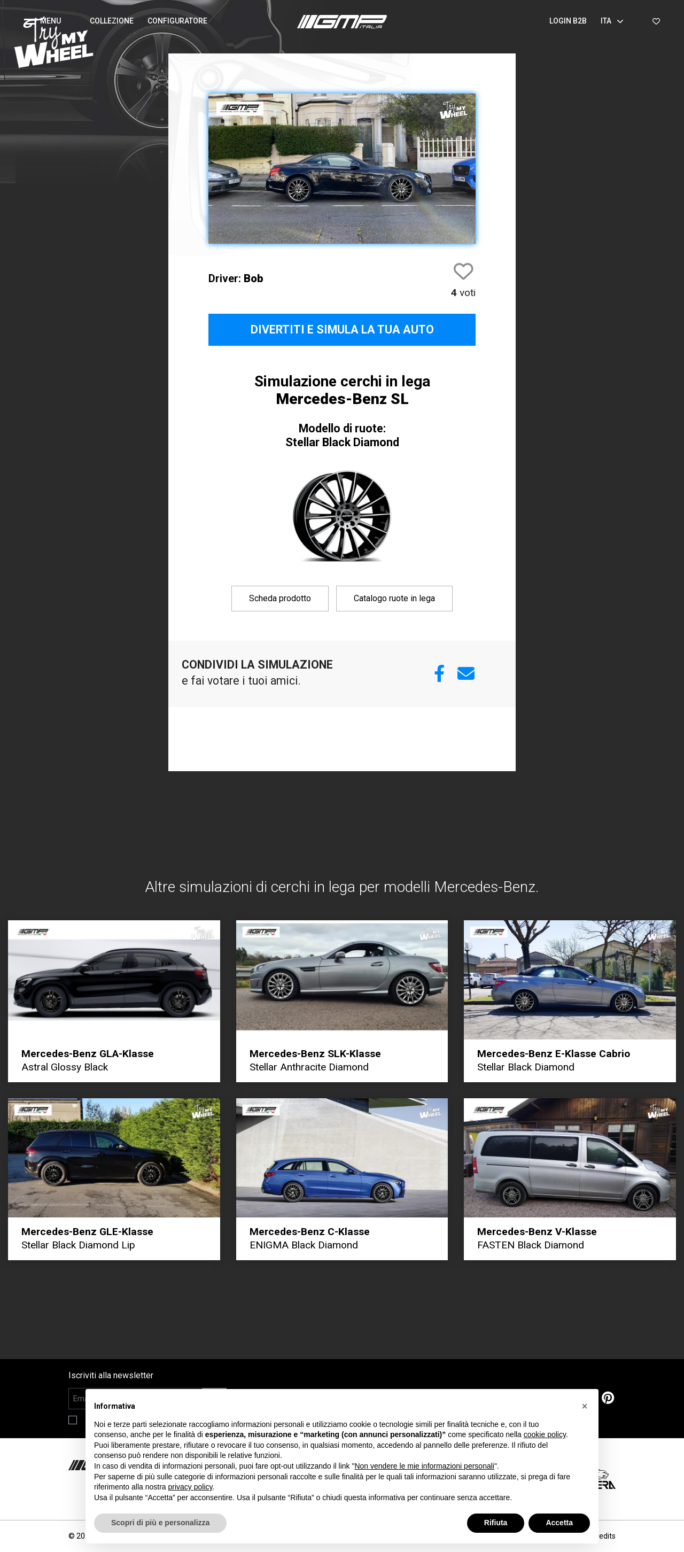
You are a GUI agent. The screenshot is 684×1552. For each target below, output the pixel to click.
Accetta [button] (559, 1522)
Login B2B (568, 21)
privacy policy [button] (190, 1487)
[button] (46, 21)
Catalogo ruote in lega (394, 598)
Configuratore (177, 21)
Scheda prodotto (280, 598)
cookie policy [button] (545, 1434)
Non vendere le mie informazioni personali (424, 1466)
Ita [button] (612, 21)
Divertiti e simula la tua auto (342, 329)
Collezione (112, 21)
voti (463, 292)
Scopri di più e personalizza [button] (160, 1522)
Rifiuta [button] (496, 1522)
